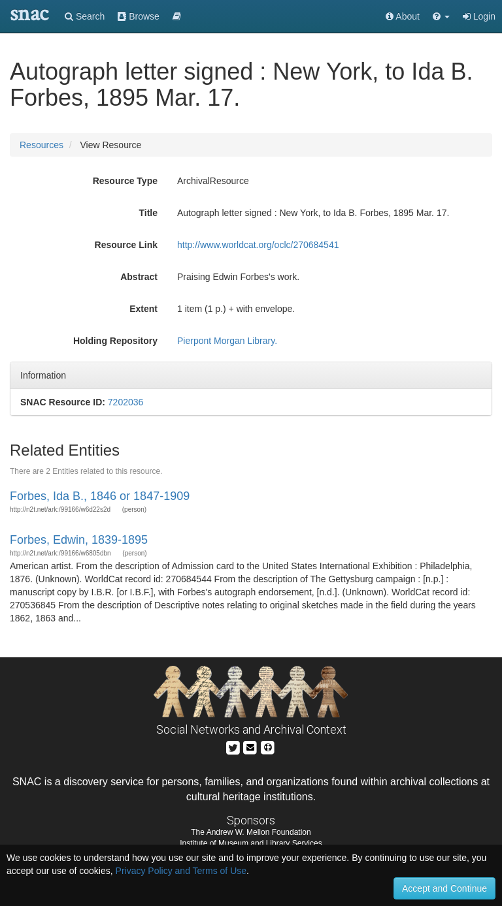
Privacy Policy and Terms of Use (181, 871)
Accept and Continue (444, 888)
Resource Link (126, 245)
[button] (441, 16)
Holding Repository (115, 341)
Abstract (139, 277)
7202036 (126, 402)
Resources (41, 145)
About (403, 16)
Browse (138, 16)
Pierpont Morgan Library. (227, 341)
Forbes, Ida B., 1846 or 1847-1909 (100, 496)
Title (148, 213)
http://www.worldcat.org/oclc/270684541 (258, 245)
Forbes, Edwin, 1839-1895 (79, 539)
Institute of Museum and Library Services (251, 843)
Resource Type (125, 181)
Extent (143, 309)
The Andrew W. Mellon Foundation (250, 832)
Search (85, 16)
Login (479, 16)
